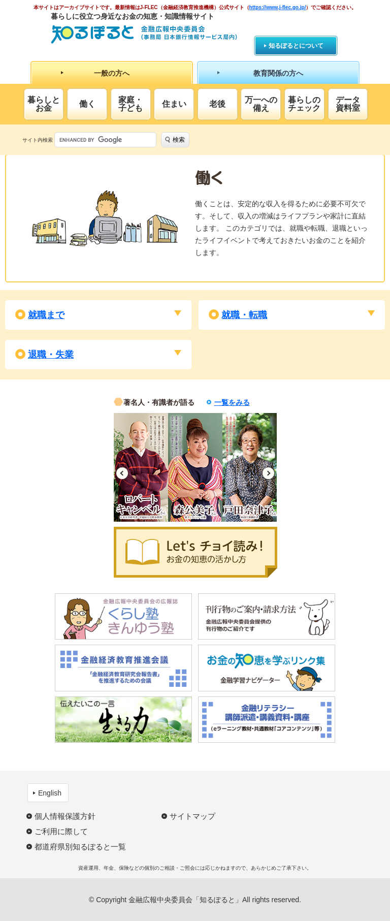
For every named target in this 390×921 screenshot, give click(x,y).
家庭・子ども (130, 104)
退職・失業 (51, 355)
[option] (141, 467)
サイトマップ (192, 816)
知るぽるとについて (296, 45)
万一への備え (261, 104)
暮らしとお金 (43, 104)
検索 (179, 139)
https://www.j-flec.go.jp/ (277, 7)
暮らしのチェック (304, 104)
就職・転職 (244, 315)
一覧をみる (232, 402)
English (49, 793)
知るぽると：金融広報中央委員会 (144, 34)
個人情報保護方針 (65, 816)
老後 (217, 104)
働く (87, 104)
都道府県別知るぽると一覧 (80, 846)
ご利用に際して (61, 831)
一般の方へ (111, 73)
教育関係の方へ (278, 73)
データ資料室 (348, 104)
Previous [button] (122, 473)
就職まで (46, 315)
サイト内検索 (37, 140)
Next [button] (268, 473)
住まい (174, 104)
